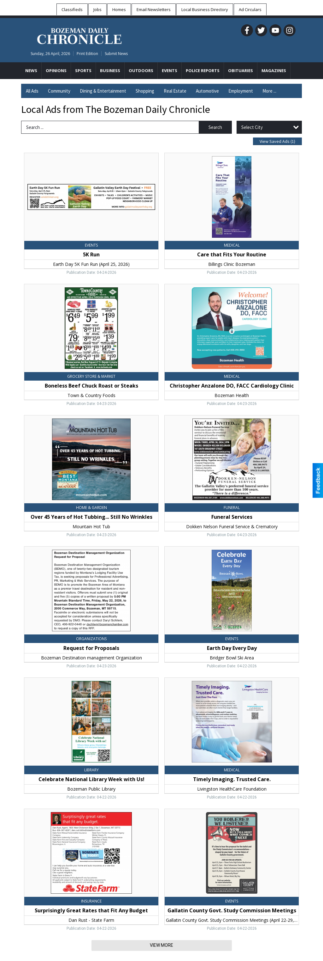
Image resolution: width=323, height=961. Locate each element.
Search (215, 127)
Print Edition (87, 53)
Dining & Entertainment (103, 91)
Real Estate (175, 91)
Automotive (207, 91)
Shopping (145, 91)
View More (161, 945)
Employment (240, 91)
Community (59, 91)
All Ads (32, 91)
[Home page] (79, 35)
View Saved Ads (277, 141)
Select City (252, 127)
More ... (269, 91)
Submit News (116, 53)
